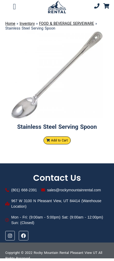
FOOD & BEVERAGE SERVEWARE (66, 23)
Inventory (27, 23)
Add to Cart (57, 140)
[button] (14, 6)
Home (10, 23)
